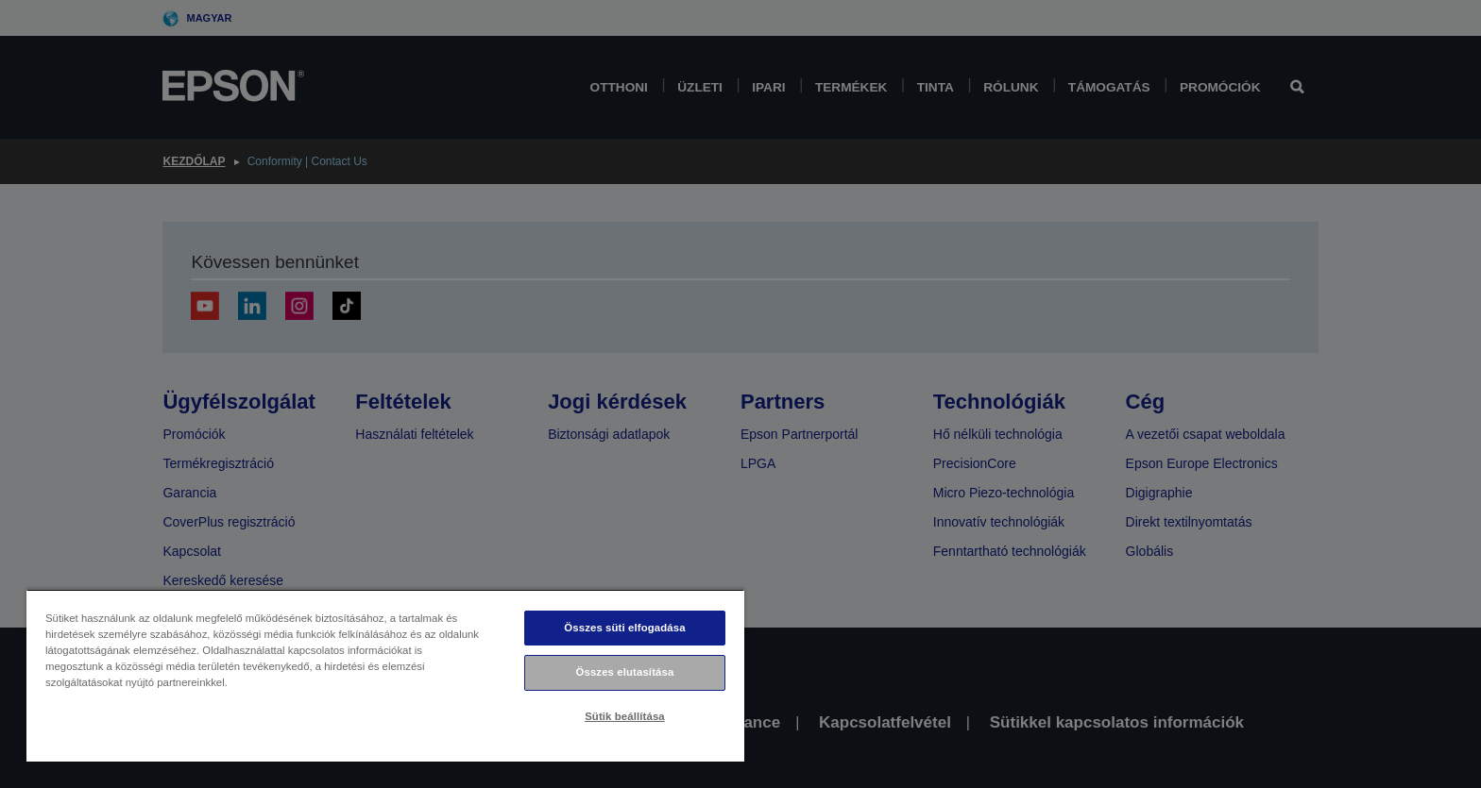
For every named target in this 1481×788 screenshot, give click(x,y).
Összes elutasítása (625, 672)
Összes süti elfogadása (624, 627)
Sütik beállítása (625, 716)
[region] (385, 675)
